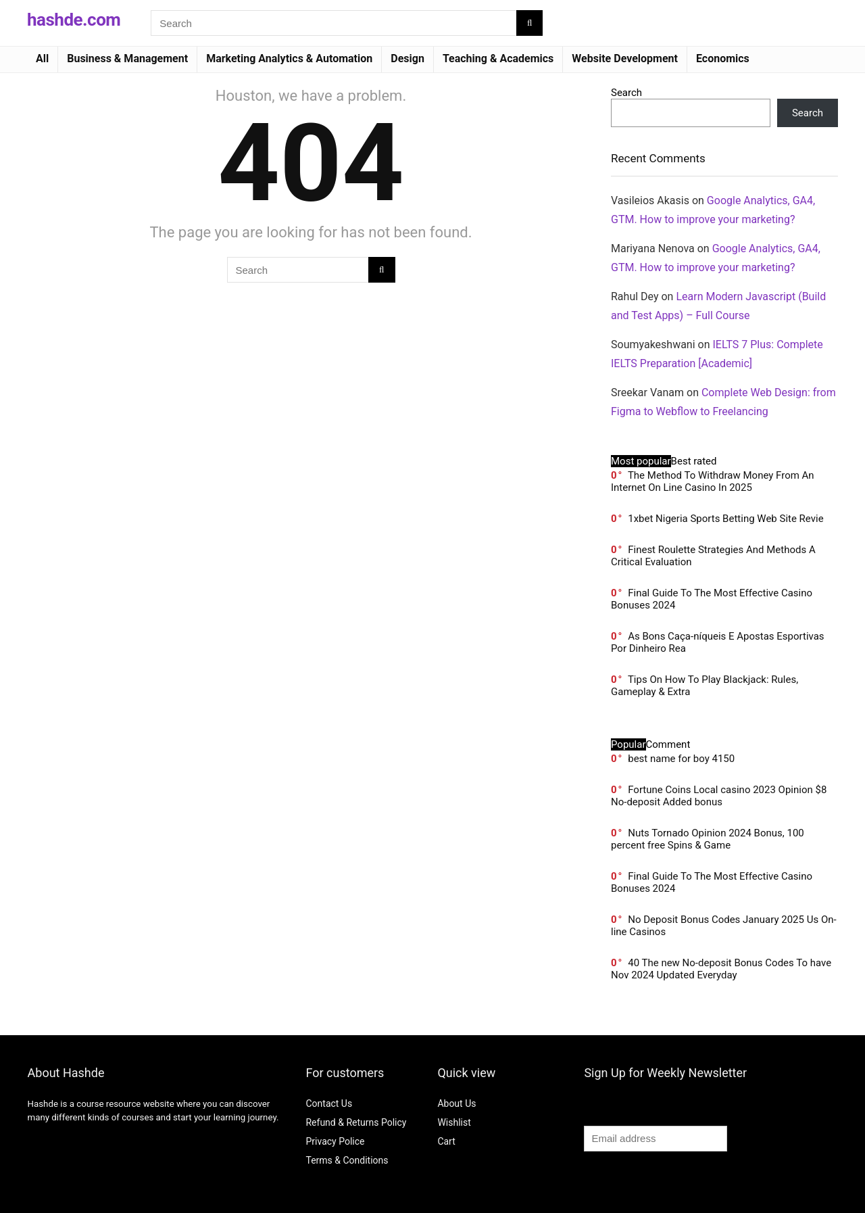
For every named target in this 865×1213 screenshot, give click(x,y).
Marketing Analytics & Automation (289, 58)
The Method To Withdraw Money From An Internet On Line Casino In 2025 (712, 481)
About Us (456, 1103)
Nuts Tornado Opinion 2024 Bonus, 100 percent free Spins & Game (707, 839)
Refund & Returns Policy (355, 1122)
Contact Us (328, 1103)
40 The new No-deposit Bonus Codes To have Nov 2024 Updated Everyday (721, 969)
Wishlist (453, 1122)
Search (626, 93)
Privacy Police (334, 1141)
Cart (446, 1141)
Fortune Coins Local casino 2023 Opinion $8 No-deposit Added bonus (718, 796)
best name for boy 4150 (681, 759)
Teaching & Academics (498, 58)
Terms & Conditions (346, 1160)
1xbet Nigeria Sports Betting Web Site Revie (725, 519)
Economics (722, 58)
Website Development (625, 58)
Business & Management (127, 58)
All (42, 58)
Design (407, 58)
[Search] (529, 23)
